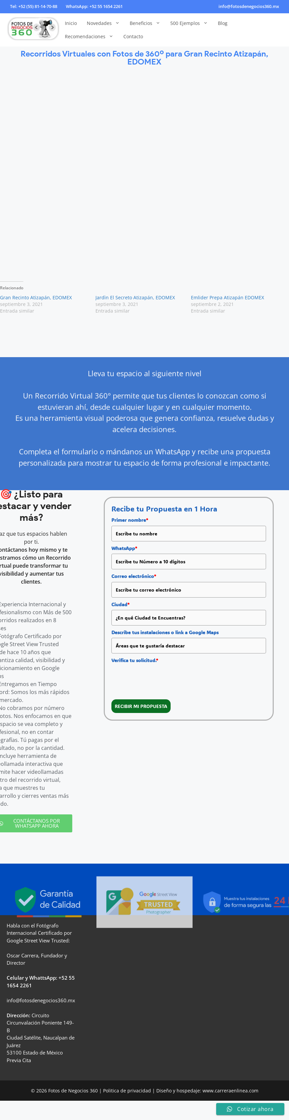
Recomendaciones (91, 36)
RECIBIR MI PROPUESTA (141, 706)
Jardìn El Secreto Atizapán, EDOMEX (135, 297)
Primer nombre (129, 520)
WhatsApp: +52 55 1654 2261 (94, 6)
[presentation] (162, 679)
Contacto (133, 36)
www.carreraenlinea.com (230, 1090)
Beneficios (147, 23)
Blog (222, 23)
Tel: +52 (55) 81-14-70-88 (33, 6)
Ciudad (120, 604)
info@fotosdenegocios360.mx (248, 6)
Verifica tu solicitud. (134, 660)
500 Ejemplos (191, 23)
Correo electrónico (133, 576)
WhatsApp (124, 548)
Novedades (106, 23)
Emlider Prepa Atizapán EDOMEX (227, 297)
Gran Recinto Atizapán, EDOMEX (36, 297)
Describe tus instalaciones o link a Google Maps (164, 632)
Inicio (71, 23)
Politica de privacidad (127, 1090)
